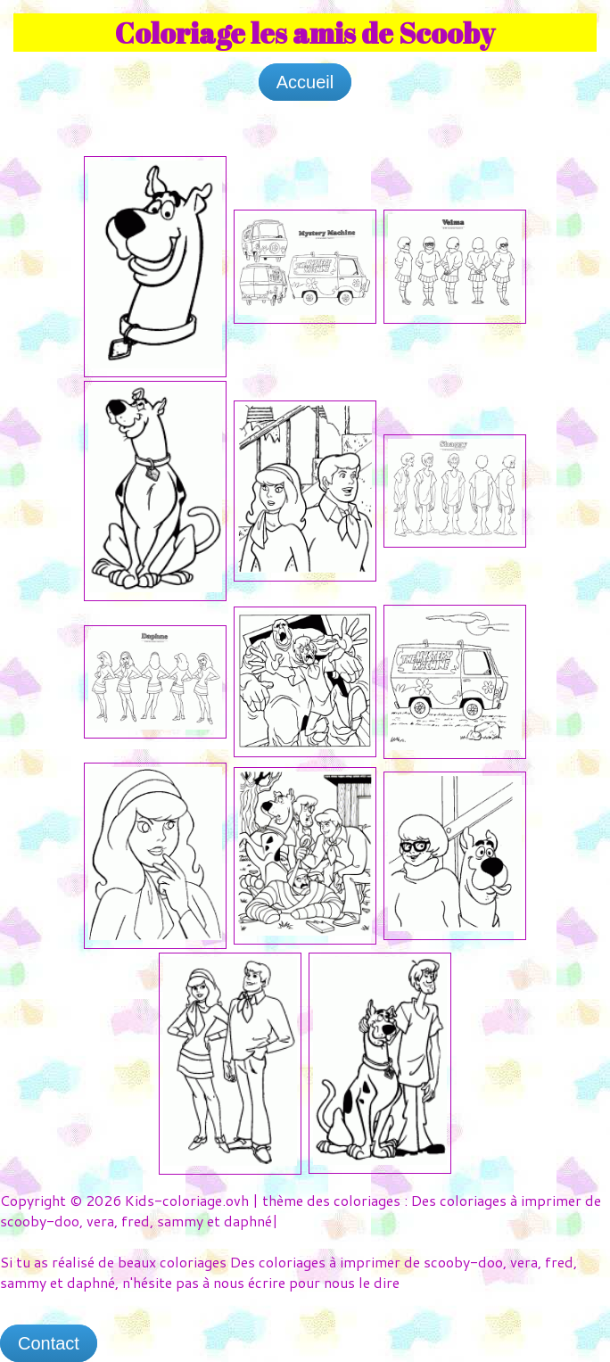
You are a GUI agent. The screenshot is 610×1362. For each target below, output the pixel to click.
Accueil (305, 82)
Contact (48, 1343)
